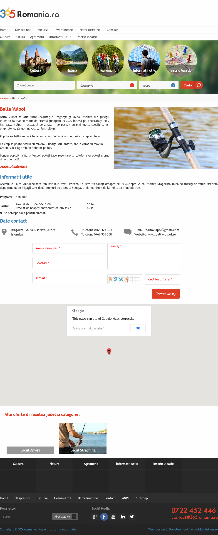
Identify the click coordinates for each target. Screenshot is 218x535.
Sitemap (142, 498)
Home (4, 30)
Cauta (188, 85)
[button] (109, 351)
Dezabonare (74, 516)
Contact (112, 30)
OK (138, 328)
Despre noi (23, 30)
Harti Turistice (90, 30)
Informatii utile (60, 37)
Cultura (18, 464)
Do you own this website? (88, 328)
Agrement (37, 37)
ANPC (126, 498)
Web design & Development (168, 529)
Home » (5, 98)
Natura (20, 37)
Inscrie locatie (87, 37)
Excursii (43, 30)
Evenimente (64, 30)
